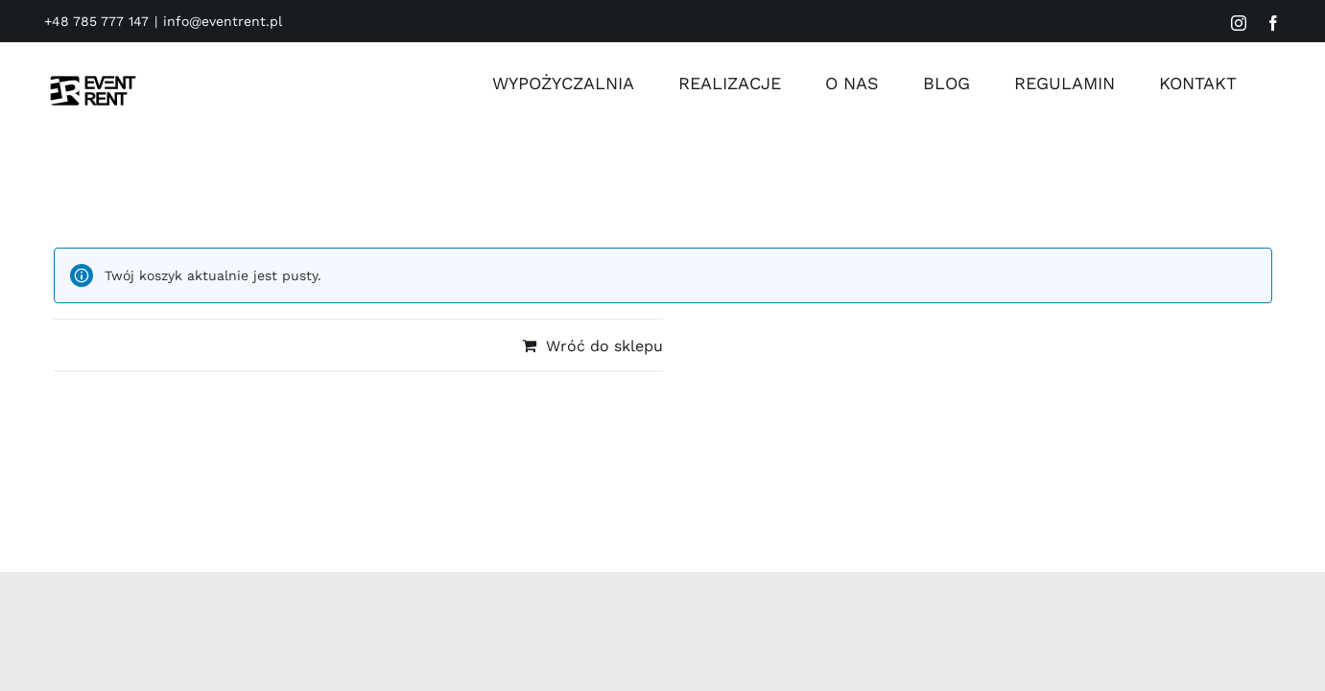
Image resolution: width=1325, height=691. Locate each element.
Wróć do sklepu (604, 346)
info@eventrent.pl (222, 21)
